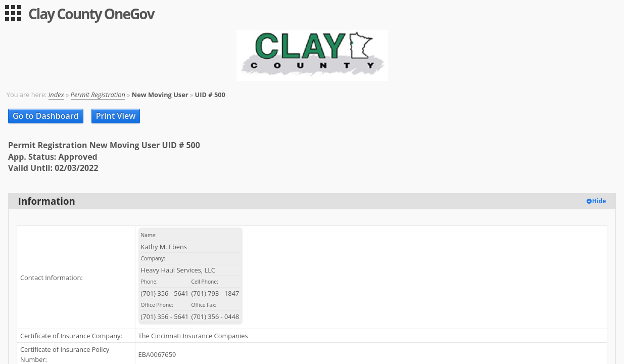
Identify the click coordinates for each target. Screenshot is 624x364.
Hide (599, 201)
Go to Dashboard (46, 115)
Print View (116, 115)
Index (56, 94)
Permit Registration (98, 94)
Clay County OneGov (91, 13)
